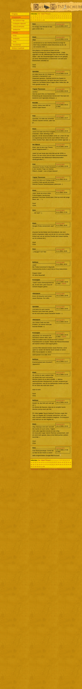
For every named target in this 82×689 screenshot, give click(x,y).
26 (54, 16)
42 (45, 18)
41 (43, 18)
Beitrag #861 (60, 177)
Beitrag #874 (60, 400)
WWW (64, 283)
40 (41, 18)
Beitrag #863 (60, 210)
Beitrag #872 (60, 359)
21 (45, 16)
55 (70, 18)
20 (43, 16)
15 (33, 16)
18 (39, 16)
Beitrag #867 (60, 280)
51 (62, 18)
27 (56, 16)
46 (52, 18)
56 (31, 20)
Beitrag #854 (60, 72)
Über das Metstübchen (58, 469)
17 (37, 16)
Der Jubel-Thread (44, 14)
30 (62, 16)
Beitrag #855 (60, 89)
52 (64, 18)
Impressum (34, 469)
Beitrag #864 (60, 223)
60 (39, 20)
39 (39, 18)
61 (41, 20)
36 (33, 18)
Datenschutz (45, 469)
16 (35, 16)
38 (37, 18)
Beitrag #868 (60, 294)
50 (60, 18)
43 (47, 18)
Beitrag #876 (60, 448)
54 (68, 18)
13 (69, 14)
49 (58, 18)
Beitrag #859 (60, 145)
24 (51, 16)
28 (58, 16)
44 (49, 18)
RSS (69, 469)
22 (47, 16)
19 (41, 16)
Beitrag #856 (60, 103)
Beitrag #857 (60, 116)
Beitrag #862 (60, 191)
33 (68, 16)
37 (35, 18)
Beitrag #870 (60, 320)
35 (31, 18)
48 (56, 18)
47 (54, 18)
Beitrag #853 (60, 37)
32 (66, 16)
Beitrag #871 (60, 333)
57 (33, 20)
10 (63, 14)
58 (35, 20)
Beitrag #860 (60, 164)
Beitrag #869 (60, 307)
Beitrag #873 (60, 373)
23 (49, 16)
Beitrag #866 (60, 262)
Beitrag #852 (60, 24)
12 (67, 14)
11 (65, 14)
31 (64, 16)
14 (31, 16)
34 (70, 16)
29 (60, 16)
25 (52, 16)
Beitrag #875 (60, 424)
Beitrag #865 (60, 249)
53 (66, 18)
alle (43, 20)
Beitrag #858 (60, 129)
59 (37, 20)
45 (51, 18)
